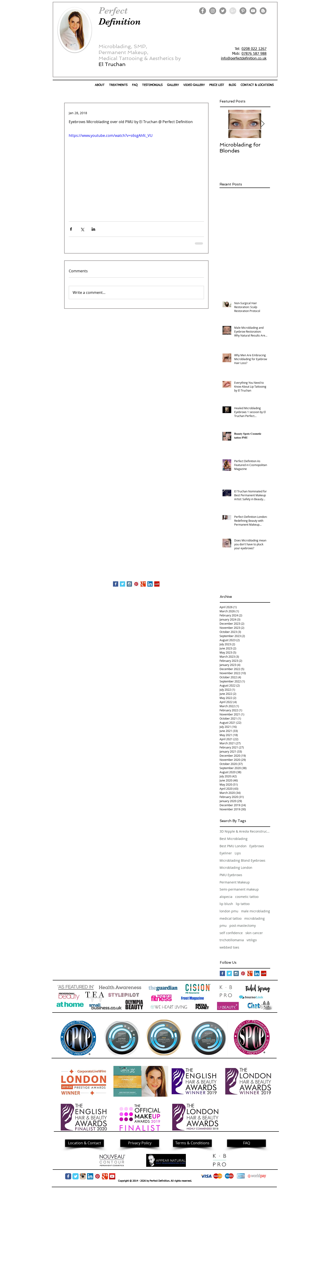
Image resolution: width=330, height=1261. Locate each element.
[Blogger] (263, 10)
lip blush (226, 904)
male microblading (255, 911)
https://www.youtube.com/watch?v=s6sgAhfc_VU (111, 135)
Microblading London (236, 867)
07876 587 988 (254, 54)
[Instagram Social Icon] (129, 584)
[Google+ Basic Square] (143, 584)
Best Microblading (234, 838)
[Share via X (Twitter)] (82, 229)
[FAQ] (246, 1143)
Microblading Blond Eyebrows (242, 860)
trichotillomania (232, 940)
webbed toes (229, 947)
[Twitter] (222, 10)
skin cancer (254, 933)
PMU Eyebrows (231, 875)
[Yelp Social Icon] (157, 584)
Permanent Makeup (235, 882)
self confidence (231, 933)
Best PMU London (233, 846)
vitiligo (252, 940)
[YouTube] (253, 10)
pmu (223, 925)
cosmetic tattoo (246, 896)
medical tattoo (231, 918)
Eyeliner (226, 853)
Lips (238, 853)
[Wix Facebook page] (68, 1176)
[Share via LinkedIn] (93, 229)
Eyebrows (256, 846)
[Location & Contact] (84, 1143)
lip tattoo (243, 904)
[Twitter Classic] (75, 1176)
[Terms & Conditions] (192, 1143)
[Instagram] (212, 10)
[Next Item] (263, 123)
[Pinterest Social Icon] (136, 584)
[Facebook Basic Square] (115, 584)
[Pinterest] (242, 10)
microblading (254, 918)
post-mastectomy (242, 925)
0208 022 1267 (254, 49)
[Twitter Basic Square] (122, 584)
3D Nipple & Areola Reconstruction (245, 831)
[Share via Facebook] (71, 229)
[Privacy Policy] (139, 1143)
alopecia (226, 896)
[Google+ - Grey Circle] (232, 10)
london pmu (229, 911)
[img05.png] (83, 1176)
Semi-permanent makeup (239, 889)
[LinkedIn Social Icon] (150, 584)
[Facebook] (202, 10)
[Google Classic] (105, 1176)
